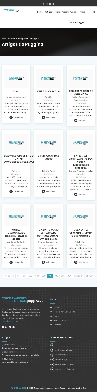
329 (37, 276)
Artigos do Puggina (28, 38)
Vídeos (56, 316)
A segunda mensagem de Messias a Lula (20, 355)
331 (49, 276)
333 (63, 276)
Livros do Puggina (77, 22)
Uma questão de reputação (15, 362)
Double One (81, 388)
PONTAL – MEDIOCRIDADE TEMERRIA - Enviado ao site (16, 234)
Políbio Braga (58, 359)
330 (43, 276)
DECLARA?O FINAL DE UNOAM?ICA (81, 92)
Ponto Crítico (59, 354)
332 (56, 276)
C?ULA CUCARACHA (48, 91)
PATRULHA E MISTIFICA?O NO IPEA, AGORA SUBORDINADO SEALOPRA (81, 161)
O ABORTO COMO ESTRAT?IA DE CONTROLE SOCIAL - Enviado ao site (48, 234)
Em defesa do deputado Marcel (16, 348)
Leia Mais (16, 117)
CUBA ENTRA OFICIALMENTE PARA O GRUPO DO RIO (80, 232)
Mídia (82, 12)
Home (40, 12)
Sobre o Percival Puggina (66, 12)
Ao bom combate (61, 349)
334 (69, 276)
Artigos (48, 12)
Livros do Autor (60, 320)
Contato (57, 325)
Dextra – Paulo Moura (62, 369)
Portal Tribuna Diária (62, 364)
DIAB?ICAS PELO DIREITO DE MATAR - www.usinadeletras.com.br (19, 158)
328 (30, 276)
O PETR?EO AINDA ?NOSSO (48, 157)
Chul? (16, 91)
